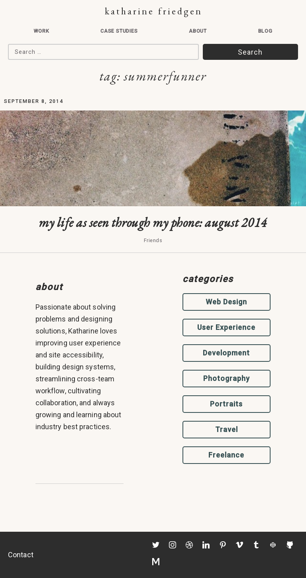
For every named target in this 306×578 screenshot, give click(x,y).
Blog (265, 31)
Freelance (226, 455)
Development (226, 353)
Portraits (226, 404)
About (198, 31)
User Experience (226, 327)
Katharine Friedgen (153, 11)
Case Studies (119, 31)
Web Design (226, 302)
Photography (226, 378)
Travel (226, 429)
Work (41, 31)
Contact (20, 554)
